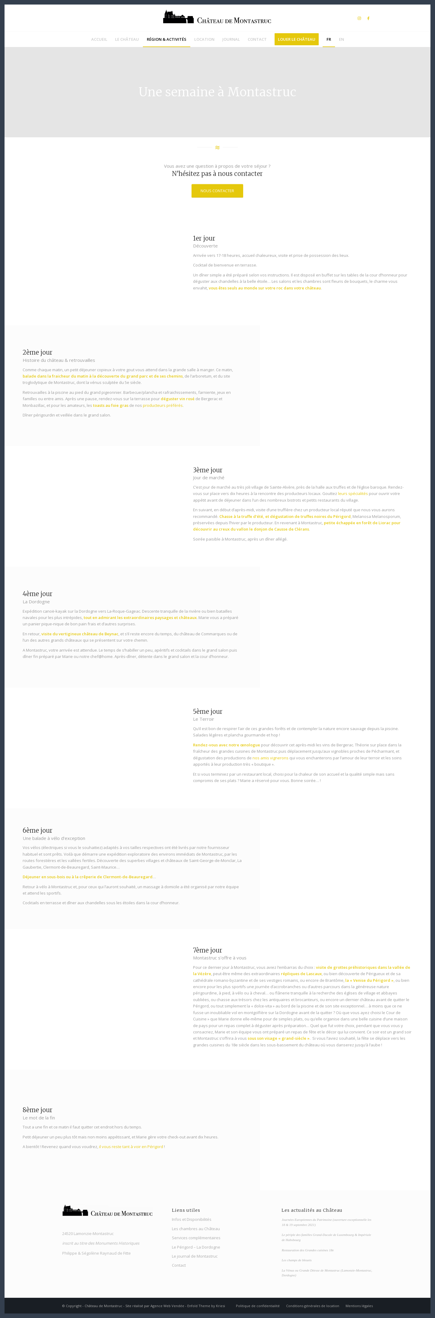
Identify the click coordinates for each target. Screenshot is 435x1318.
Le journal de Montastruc (195, 1256)
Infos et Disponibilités (191, 1219)
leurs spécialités (353, 493)
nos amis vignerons (270, 758)
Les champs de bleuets (296, 1260)
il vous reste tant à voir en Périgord (131, 1146)
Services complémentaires (196, 1237)
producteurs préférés (163, 405)
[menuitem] (99, 39)
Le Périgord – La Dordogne (196, 1247)
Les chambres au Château (196, 1228)
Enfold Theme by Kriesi (206, 1306)
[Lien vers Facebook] (368, 18)
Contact (179, 1265)
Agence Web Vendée (167, 1306)
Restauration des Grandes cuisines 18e (308, 1250)
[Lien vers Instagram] (359, 18)
